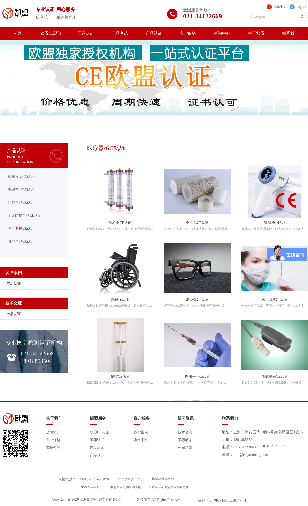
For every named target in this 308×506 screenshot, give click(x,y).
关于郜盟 (256, 33)
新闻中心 (222, 33)
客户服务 (188, 33)
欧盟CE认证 (51, 33)
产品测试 (119, 33)
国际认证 (85, 33)
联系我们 (290, 33)
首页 (17, 33)
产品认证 (154, 33)
